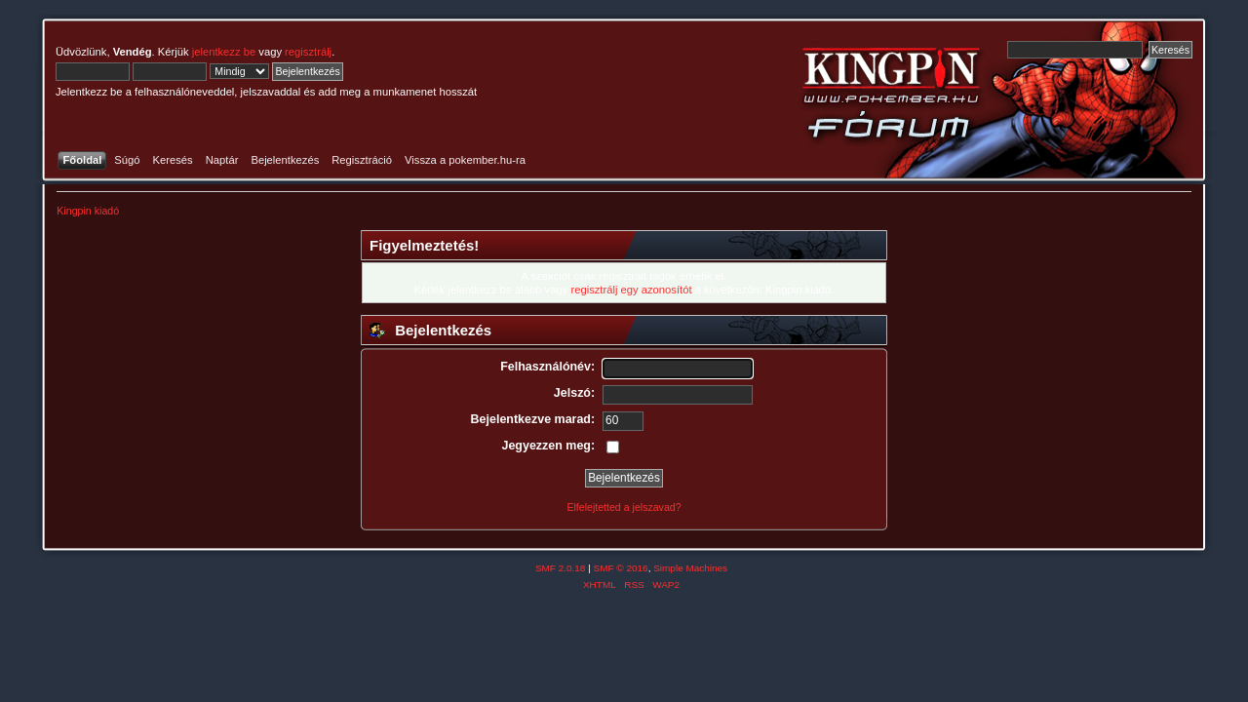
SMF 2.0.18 (560, 568)
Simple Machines (690, 568)
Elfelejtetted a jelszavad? (623, 507)
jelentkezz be (223, 52)
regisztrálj (308, 52)
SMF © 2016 (621, 568)
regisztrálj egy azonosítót (630, 289)
